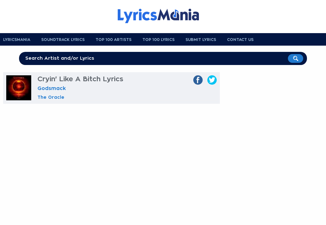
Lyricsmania (16, 40)
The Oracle (50, 97)
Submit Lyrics (200, 40)
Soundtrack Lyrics (63, 40)
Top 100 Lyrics (158, 40)
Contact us (240, 40)
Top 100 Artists (113, 40)
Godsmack (51, 88)
